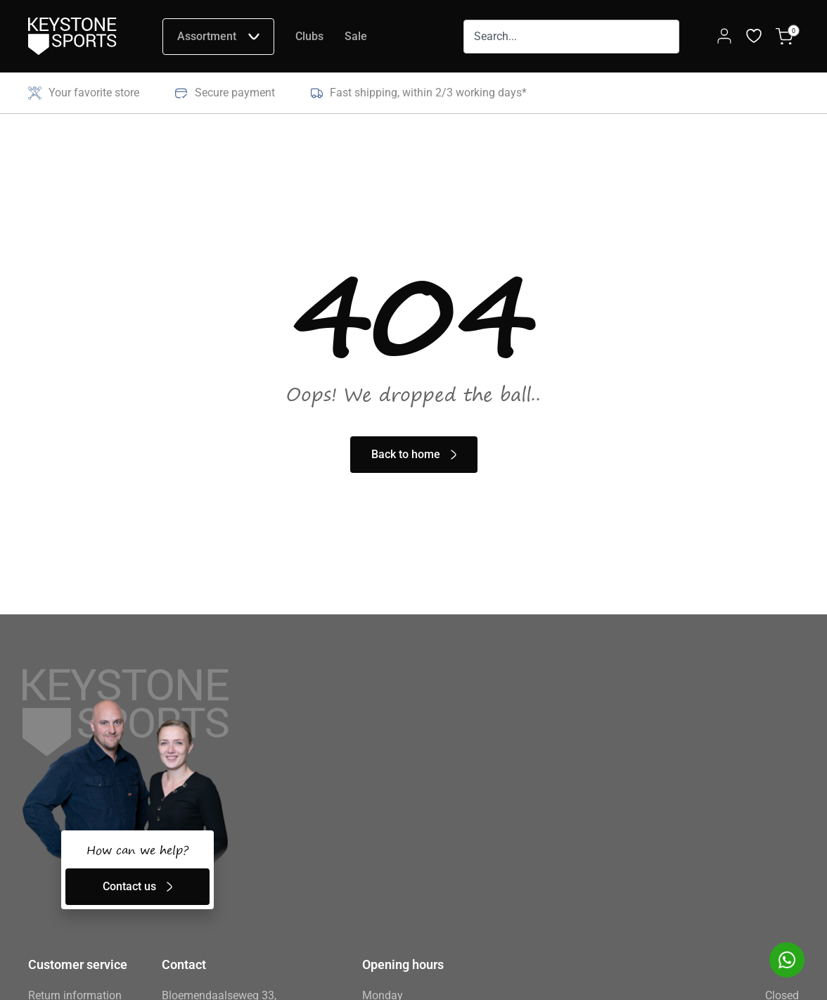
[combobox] (571, 36)
